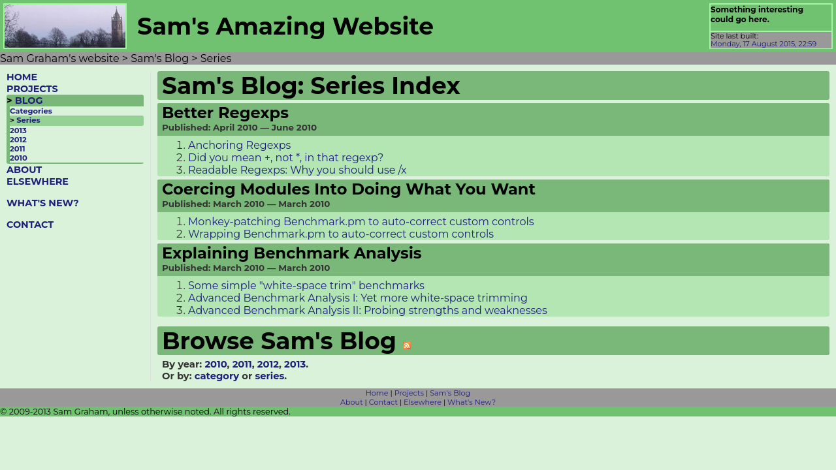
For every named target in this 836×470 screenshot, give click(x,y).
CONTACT (30, 224)
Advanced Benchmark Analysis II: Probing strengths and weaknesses (367, 310)
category (217, 376)
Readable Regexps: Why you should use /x (297, 170)
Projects (409, 393)
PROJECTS (32, 89)
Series (28, 120)
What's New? (471, 402)
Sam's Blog (450, 393)
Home (377, 393)
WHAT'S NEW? (43, 203)
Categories (31, 111)
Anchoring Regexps (239, 145)
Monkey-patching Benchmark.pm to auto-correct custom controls (361, 221)
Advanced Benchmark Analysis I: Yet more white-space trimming (358, 298)
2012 (18, 139)
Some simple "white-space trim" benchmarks (306, 285)
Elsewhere (423, 402)
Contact (383, 402)
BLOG (29, 100)
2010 (18, 158)
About (351, 402)
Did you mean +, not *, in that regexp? (285, 157)
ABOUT (24, 170)
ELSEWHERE (38, 181)
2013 (18, 130)
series (269, 376)
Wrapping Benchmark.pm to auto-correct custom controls (341, 234)
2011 (17, 148)
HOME (22, 77)
